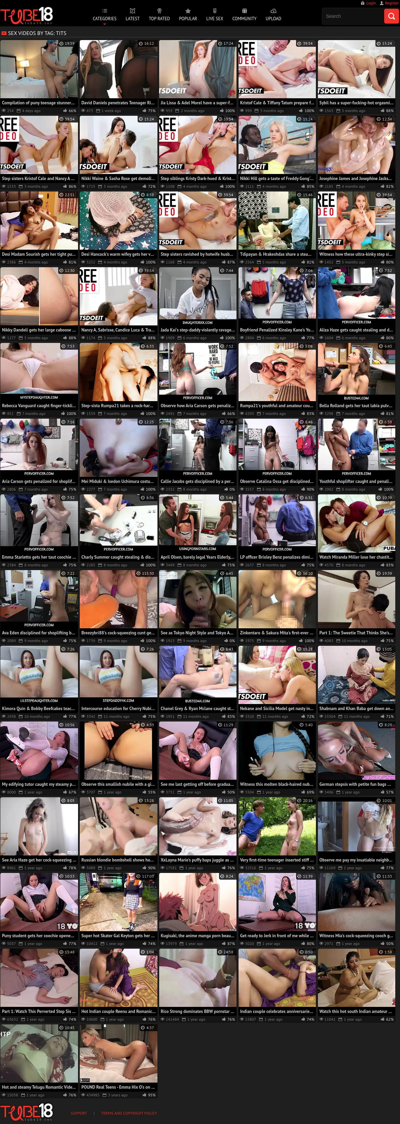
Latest (132, 19)
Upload (273, 19)
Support (79, 1113)
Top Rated (159, 19)
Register (392, 2)
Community (244, 19)
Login (371, 2)
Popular (188, 19)
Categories (104, 19)
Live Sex (214, 19)
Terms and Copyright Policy (129, 1113)
